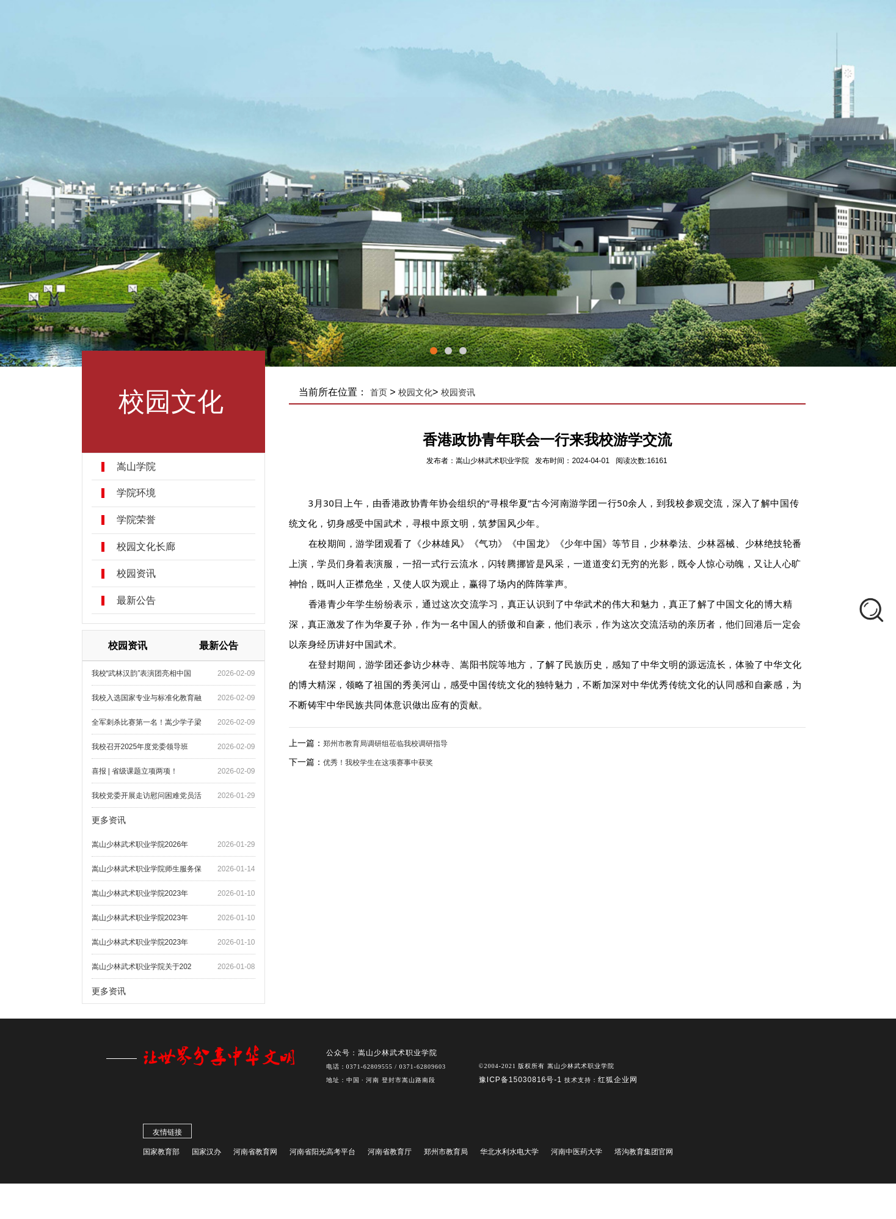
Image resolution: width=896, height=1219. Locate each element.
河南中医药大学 (576, 1154)
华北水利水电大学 (509, 1154)
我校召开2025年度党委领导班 (140, 746)
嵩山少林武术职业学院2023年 (140, 893)
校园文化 (415, 392)
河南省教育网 (255, 1154)
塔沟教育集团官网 (643, 1154)
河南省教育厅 (390, 1154)
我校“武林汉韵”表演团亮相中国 (142, 673)
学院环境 (136, 493)
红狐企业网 (618, 1082)
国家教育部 (161, 1154)
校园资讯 (136, 574)
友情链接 (167, 1134)
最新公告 (136, 601)
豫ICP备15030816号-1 (521, 1082)
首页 (378, 392)
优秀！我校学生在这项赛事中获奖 (378, 762)
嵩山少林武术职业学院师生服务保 (147, 869)
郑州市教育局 (446, 1154)
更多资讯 (109, 820)
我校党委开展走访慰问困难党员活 (147, 795)
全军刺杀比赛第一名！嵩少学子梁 (147, 722)
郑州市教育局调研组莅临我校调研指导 (385, 743)
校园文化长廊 (146, 547)
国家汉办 (206, 1154)
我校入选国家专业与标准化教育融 (147, 698)
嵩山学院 (136, 467)
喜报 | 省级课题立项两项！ (135, 771)
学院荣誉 (136, 520)
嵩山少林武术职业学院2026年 (140, 844)
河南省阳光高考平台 (322, 1154)
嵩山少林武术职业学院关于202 (142, 966)
